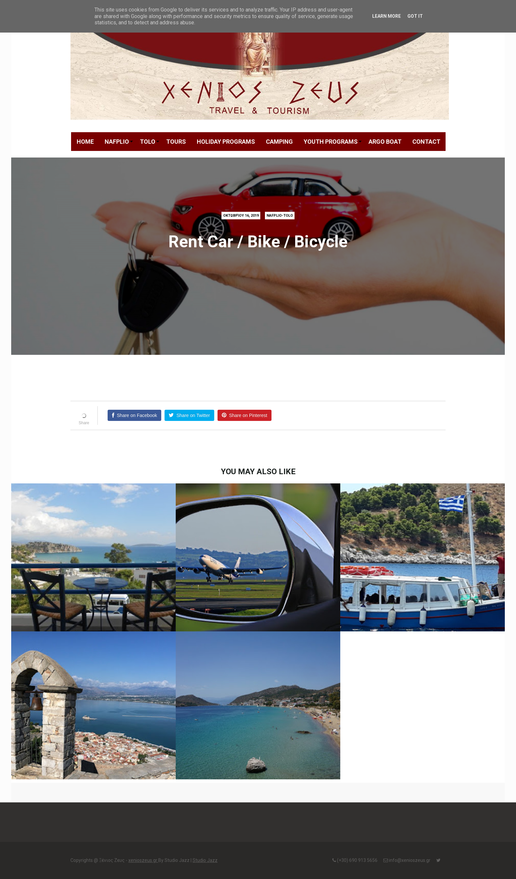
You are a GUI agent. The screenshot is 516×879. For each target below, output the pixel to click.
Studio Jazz (205, 860)
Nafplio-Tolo (280, 215)
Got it (415, 16)
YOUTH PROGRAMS (331, 141)
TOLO (147, 141)
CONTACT (426, 141)
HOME (85, 141)
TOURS (176, 141)
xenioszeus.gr (143, 860)
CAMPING (279, 141)
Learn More (386, 16)
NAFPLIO (117, 141)
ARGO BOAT (385, 141)
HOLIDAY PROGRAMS (226, 141)
